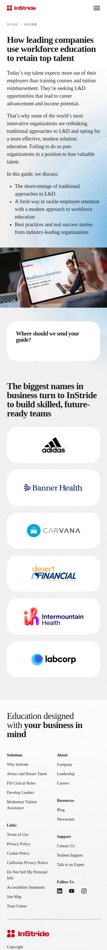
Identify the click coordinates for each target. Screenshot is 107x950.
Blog (61, 810)
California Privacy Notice (27, 863)
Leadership (66, 774)
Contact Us (66, 846)
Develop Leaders (20, 792)
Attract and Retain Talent (27, 774)
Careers (63, 783)
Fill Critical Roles (21, 783)
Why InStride (18, 764)
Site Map (14, 897)
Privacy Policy (18, 844)
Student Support (70, 855)
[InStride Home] (21, 8)
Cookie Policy (18, 853)
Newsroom (65, 819)
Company (64, 764)
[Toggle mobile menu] (96, 8)
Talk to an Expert (71, 865)
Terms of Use (17, 834)
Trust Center (17, 906)
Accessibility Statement (26, 887)
